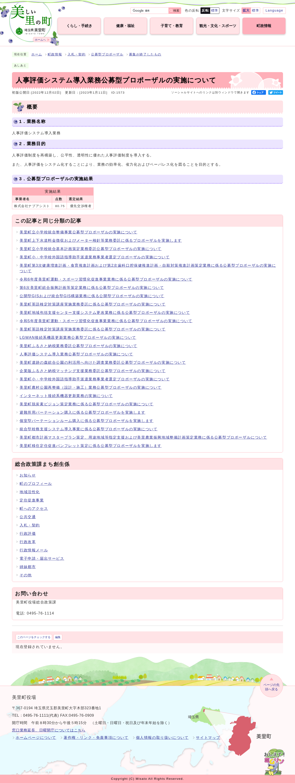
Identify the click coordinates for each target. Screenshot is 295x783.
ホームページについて (36, 738)
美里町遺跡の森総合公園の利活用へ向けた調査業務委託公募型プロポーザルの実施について (103, 362)
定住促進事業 (32, 500)
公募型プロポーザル (107, 54)
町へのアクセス (34, 509)
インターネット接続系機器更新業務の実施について (66, 396)
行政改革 (28, 542)
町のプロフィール (36, 484)
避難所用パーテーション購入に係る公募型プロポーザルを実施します (82, 412)
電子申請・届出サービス (42, 558)
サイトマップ (208, 738)
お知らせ (28, 475)
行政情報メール (34, 550)
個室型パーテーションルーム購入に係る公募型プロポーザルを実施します (86, 421)
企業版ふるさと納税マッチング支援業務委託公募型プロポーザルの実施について (93, 371)
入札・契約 (77, 54)
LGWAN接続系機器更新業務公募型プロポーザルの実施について (78, 338)
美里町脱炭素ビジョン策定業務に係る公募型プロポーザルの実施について (86, 404)
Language (274, 10)
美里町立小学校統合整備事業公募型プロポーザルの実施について (78, 232)
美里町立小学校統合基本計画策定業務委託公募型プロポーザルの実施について (91, 249)
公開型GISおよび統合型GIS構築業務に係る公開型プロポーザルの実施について (92, 296)
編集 (58, 637)
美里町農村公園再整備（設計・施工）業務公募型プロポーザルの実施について (91, 387)
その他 (26, 575)
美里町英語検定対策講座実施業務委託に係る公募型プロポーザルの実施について (93, 304)
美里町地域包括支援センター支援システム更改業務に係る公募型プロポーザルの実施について (105, 313)
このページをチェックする (33, 637)
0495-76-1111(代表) (41, 715)
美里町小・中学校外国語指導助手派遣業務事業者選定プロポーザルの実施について (95, 257)
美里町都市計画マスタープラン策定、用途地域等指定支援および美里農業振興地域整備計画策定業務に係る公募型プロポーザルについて (143, 437)
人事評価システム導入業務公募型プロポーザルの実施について (76, 354)
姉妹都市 (28, 567)
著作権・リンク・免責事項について (96, 738)
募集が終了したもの (145, 54)
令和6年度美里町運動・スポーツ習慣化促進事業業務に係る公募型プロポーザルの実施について (106, 279)
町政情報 (55, 54)
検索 (176, 10)
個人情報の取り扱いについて (162, 738)
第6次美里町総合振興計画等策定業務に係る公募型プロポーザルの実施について (92, 288)
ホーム (36, 54)
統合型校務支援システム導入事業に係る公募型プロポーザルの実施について (88, 429)
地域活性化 (30, 492)
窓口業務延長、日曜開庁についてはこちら (49, 730)
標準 (214, 10)
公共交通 (28, 517)
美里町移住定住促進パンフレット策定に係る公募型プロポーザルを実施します (91, 446)
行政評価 (28, 533)
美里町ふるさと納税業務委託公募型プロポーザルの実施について (78, 346)
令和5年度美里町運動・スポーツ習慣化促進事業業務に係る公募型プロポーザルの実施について (106, 321)
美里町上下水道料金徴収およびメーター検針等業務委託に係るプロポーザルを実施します (101, 240)
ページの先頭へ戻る (271, 687)
